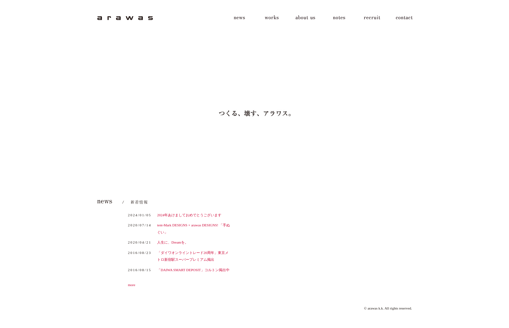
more (131, 285)
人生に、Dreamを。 (172, 242)
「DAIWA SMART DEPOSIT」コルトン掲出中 (193, 270)
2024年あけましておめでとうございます (189, 215)
